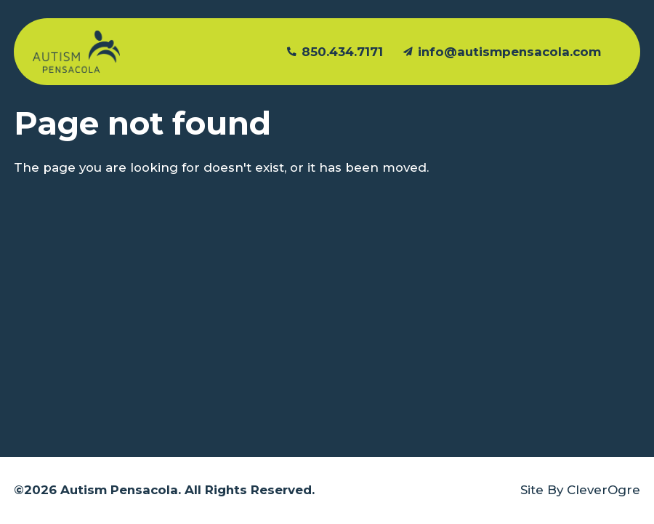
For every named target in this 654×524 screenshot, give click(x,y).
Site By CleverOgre (580, 490)
